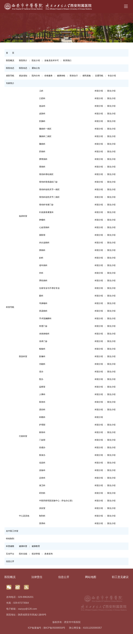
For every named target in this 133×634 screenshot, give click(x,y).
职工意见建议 (120, 577)
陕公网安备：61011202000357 (85, 627)
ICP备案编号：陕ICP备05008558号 (46, 627)
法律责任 (36, 577)
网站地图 (90, 577)
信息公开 (63, 577)
